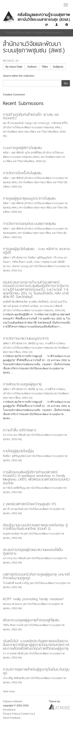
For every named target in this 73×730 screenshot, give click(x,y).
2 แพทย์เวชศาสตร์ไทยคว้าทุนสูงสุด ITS (29, 504)
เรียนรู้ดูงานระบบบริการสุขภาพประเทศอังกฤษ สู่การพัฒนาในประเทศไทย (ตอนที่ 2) (35, 527)
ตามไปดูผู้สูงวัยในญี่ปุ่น (18, 451)
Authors (32, 66)
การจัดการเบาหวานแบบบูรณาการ (26, 338)
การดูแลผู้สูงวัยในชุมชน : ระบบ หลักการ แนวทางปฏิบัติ (36, 251)
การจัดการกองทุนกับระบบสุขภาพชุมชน (29, 224)
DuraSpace (9, 709)
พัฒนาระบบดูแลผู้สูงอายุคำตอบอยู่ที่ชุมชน (31, 620)
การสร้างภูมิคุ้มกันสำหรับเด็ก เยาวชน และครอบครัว (31, 116)
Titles (44, 66)
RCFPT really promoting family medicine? (33, 599)
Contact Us (27, 713)
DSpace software (12, 701)
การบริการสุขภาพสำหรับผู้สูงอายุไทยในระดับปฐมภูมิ (36, 671)
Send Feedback (12, 717)
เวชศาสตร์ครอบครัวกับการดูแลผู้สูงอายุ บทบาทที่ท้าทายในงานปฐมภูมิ (36, 576)
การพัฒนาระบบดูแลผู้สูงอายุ (22, 384)
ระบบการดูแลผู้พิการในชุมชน (22, 148)
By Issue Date (13, 66)
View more (9, 691)
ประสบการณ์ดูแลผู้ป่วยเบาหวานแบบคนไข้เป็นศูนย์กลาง (33, 551)
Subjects (58, 66)
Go (66, 83)
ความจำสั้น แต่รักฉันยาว (19, 430)
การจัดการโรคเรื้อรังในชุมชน (22, 173)
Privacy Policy (11, 713)
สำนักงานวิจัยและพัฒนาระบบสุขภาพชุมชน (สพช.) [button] (35, 32)
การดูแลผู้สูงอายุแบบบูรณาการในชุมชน (29, 198)
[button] (46, 24)
